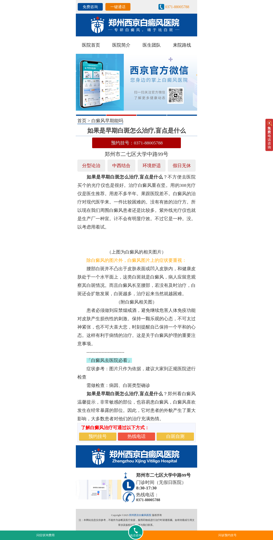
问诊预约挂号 (227, 535)
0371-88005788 (177, 7)
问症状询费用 (45, 535)
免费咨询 (90, 7)
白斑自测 (175, 436)
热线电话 (136, 436)
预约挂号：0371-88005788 (137, 142)
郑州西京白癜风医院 (140, 515)
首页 (81, 120)
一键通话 (118, 7)
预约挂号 (98, 436)
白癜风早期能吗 (107, 120)
